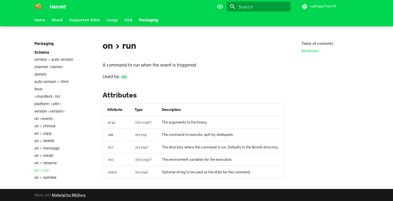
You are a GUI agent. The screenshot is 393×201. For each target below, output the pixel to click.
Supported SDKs (84, 20)
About (57, 20)
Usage (112, 20)
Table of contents (317, 43)
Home (39, 20)
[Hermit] (37, 6)
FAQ (128, 20)
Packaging (148, 20)
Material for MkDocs (69, 195)
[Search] (258, 7)
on (124, 76)
